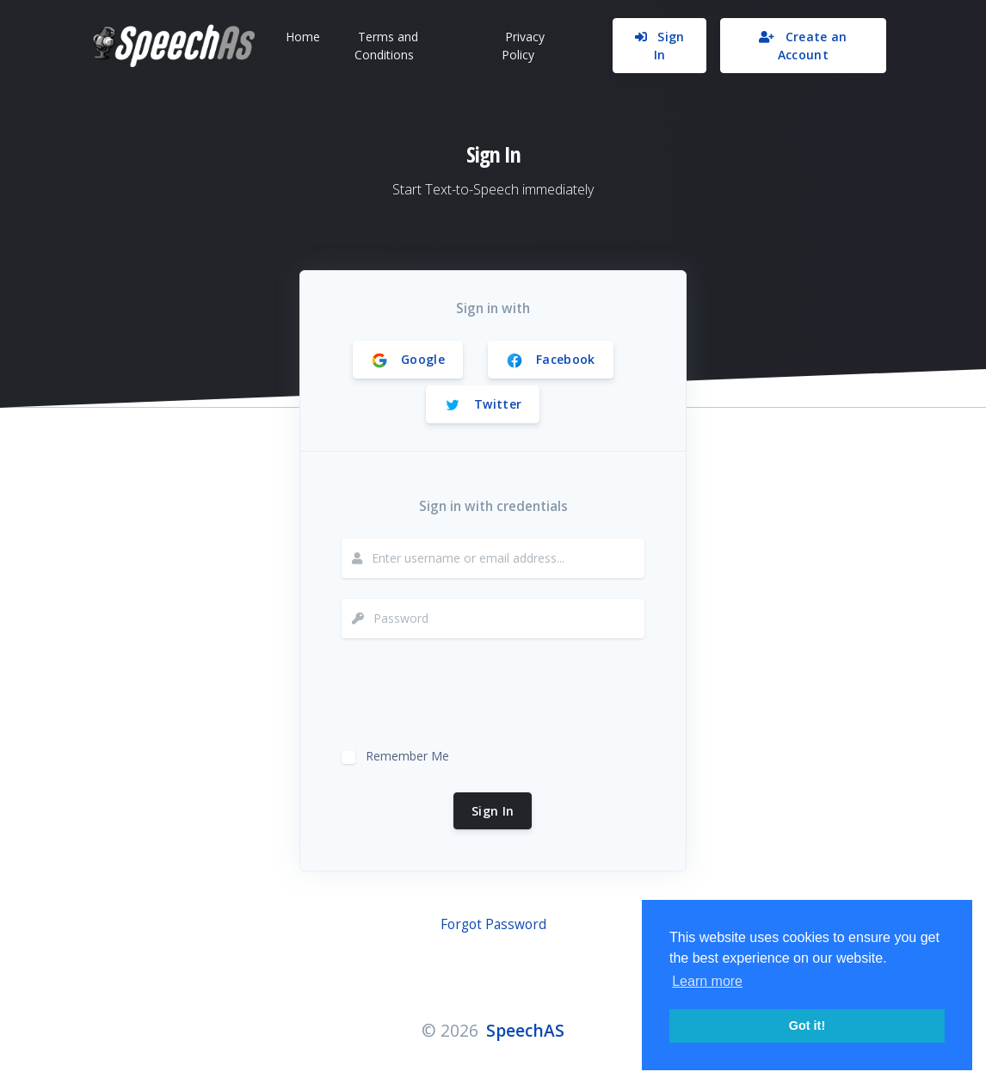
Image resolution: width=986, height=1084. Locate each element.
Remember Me (407, 754)
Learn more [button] (707, 981)
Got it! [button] (807, 1025)
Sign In (492, 811)
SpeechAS (525, 1030)
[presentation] (472, 692)
